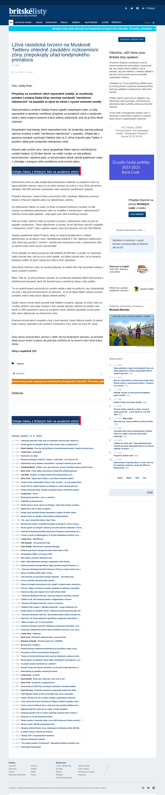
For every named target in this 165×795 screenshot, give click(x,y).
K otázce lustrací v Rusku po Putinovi (37, 732)
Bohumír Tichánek (28, 641)
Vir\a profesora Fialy (41, 543)
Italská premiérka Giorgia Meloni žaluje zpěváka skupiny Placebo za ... (50, 565)
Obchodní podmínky (64, 778)
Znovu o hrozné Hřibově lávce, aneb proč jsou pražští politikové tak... (50, 705)
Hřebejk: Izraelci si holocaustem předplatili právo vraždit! (132, 394)
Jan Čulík (25, 475)
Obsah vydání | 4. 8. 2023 (27, 435)
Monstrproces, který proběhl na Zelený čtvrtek (133, 422)
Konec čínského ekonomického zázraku (37, 581)
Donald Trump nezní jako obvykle (130, 402)
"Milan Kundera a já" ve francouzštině (37, 622)
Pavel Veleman (27, 448)
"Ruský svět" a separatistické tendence (37, 736)
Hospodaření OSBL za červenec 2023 (36, 554)
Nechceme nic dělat (29, 456)
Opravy (59, 772)
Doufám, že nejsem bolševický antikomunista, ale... (51, 475)
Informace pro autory (86, 772)
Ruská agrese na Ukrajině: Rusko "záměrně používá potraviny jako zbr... (51, 611)
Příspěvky (117, 22)
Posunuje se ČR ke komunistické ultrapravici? (40, 652)
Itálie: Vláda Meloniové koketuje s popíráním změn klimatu (45, 562)
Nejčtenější (92, 22)
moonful (36, 675)
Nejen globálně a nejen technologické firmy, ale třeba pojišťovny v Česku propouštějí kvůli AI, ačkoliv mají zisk (133, 371)
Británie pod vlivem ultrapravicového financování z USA (44, 550)
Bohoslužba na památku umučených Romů (39, 671)
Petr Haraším (26, 543)
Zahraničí (12, 766)
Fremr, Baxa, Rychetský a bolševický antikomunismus (54, 471)
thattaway (37, 634)
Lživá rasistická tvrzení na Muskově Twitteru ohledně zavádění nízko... (50, 701)
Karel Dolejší (26, 547)
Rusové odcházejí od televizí (33, 739)
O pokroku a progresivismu (42, 683)
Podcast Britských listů (126, 230)
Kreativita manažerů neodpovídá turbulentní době (55, 690)
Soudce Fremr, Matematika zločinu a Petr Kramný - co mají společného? (51, 482)
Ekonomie (13, 769)
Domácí (34, 766)
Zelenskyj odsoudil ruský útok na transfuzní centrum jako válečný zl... (50, 441)
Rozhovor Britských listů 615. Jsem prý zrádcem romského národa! (50, 596)
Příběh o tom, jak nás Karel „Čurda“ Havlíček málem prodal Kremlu (64, 467)
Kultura (11, 772)
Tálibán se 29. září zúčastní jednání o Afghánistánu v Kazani (46, 599)
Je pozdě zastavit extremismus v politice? (38, 664)
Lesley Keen (26, 452)
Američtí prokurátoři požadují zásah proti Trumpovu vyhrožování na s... (51, 531)
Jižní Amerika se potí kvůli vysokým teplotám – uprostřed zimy (47, 577)
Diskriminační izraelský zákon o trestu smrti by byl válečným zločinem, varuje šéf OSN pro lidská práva (133, 465)
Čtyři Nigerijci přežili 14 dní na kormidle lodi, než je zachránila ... (48, 694)
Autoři (105, 22)
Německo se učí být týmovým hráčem (37, 717)
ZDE (34, 351)
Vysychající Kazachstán (31, 747)
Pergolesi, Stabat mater (126, 455)
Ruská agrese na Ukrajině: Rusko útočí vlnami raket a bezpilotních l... (50, 445)
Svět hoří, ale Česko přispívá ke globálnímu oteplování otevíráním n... (50, 618)
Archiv (39, 22)
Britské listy (29, 12)
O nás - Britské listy (63, 766)
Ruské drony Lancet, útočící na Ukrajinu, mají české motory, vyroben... (50, 505)
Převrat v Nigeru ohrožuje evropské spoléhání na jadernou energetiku (50, 588)
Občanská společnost (17, 775)
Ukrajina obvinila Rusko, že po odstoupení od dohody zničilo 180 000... (50, 728)
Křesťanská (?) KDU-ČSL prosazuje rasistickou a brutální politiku (48, 686)
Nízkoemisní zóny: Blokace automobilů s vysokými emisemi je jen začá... (51, 463)
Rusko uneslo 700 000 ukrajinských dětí (37, 724)
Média (33, 772)
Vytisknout (18, 373)
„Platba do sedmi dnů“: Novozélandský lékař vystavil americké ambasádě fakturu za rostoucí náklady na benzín (134, 446)
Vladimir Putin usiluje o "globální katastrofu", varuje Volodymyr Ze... (49, 607)
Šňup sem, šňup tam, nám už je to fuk (49, 679)
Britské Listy (133, 768)
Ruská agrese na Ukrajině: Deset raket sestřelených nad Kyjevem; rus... (51, 660)
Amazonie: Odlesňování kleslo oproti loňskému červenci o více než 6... (50, 630)
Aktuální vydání (24, 22)
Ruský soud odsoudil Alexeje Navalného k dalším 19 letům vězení (48, 513)
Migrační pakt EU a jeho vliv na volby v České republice (44, 709)
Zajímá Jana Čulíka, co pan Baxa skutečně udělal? (52, 478)
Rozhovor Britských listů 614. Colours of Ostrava (42, 603)
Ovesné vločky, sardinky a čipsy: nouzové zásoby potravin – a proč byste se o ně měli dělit (132, 412)
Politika (34, 769)
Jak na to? (117, 247)
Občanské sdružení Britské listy (37, 788)
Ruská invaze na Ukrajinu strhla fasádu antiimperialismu (44, 516)
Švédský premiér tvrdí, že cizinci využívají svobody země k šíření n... (50, 713)
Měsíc (129, 478)
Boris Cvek (25, 471)
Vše (144, 478)
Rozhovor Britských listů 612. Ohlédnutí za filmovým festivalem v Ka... (50, 626)
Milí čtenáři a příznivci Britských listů (36, 558)
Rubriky (77, 22)
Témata (64, 22)
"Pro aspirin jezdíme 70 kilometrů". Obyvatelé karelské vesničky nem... (50, 743)
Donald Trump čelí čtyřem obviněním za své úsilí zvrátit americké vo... (50, 668)
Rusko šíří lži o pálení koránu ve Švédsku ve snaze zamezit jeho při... (50, 486)
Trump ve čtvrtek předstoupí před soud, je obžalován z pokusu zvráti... (50, 656)
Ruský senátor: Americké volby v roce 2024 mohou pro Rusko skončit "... (51, 720)
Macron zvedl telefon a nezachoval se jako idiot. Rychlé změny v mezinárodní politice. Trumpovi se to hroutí (134, 383)
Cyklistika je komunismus (32, 501)
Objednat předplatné (131, 39)
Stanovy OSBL (84, 766)
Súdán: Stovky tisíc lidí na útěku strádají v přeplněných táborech (48, 698)
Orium (35, 494)
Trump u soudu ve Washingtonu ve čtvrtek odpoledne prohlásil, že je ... (51, 535)
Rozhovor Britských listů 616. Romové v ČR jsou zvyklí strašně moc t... (52, 569)
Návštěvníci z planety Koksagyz (46, 547)
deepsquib (37, 452)
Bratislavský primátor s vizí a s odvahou (38, 497)
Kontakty (59, 769)
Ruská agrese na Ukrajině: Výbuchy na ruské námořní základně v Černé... (52, 528)
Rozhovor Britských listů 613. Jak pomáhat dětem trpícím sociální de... (51, 615)
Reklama (59, 775)
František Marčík (28, 467)
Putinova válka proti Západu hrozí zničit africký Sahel (43, 592)
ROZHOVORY (51, 22)
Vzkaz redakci (83, 769)
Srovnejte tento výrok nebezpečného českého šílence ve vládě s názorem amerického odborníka (133, 434)
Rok (137, 478)
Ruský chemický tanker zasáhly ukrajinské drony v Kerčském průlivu (50, 490)
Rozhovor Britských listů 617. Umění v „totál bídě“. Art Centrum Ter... (50, 460)
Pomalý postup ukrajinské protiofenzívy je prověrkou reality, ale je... (49, 649)
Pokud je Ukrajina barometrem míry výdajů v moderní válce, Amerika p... (51, 584)
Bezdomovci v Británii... (31, 645)
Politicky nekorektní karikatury (126, 308)
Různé (33, 775)
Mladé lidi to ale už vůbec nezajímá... (36, 509)
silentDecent (38, 539)
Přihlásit (148, 8)
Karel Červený (27, 690)
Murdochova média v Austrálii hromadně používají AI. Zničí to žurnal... (50, 524)
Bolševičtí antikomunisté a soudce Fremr (48, 637)
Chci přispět (137, 214)
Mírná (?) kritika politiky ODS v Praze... (37, 573)
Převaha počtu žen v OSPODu (50, 641)
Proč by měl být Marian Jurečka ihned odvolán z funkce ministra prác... (64, 448)
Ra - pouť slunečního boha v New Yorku (38, 520)
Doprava (20, 364)
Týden (120, 478)
